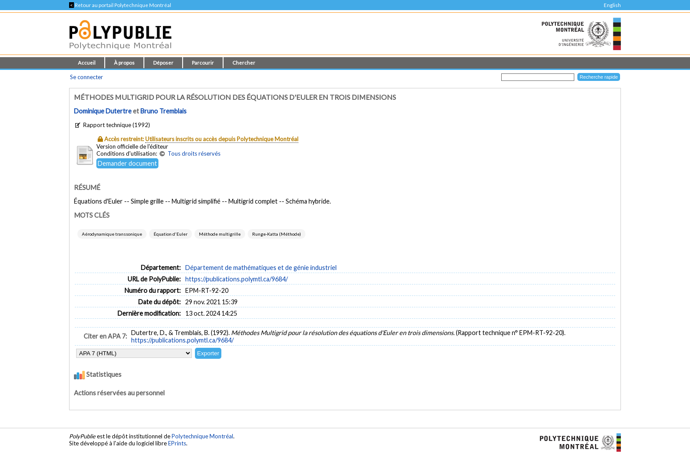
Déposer (163, 63)
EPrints (177, 443)
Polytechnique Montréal (202, 436)
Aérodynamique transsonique (112, 234)
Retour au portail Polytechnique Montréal (120, 5)
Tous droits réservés (194, 153)
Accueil (86, 63)
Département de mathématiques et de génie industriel (261, 267)
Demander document (127, 163)
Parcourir (203, 63)
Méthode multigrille (220, 234)
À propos (124, 63)
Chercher (243, 63)
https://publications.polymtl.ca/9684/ (236, 279)
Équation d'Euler (170, 234)
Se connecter (86, 76)
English (612, 5)
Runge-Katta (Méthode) (276, 234)
